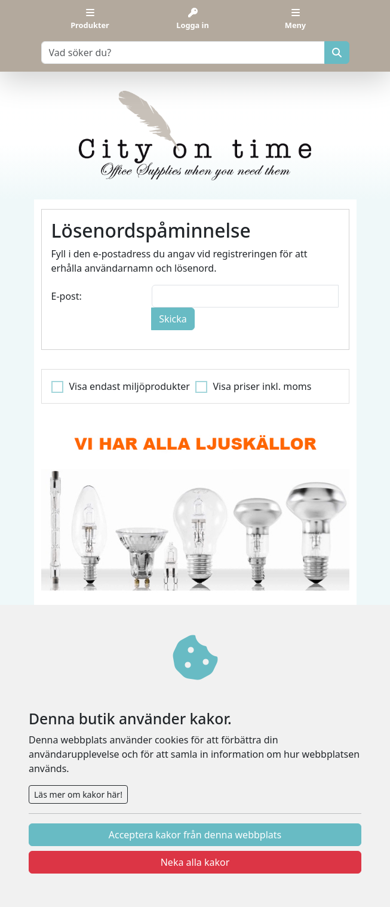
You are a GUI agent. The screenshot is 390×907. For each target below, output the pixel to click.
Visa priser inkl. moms (262, 386)
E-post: (66, 296)
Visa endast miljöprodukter (129, 386)
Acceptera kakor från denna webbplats (195, 834)
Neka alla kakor (195, 862)
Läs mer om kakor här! (78, 794)
